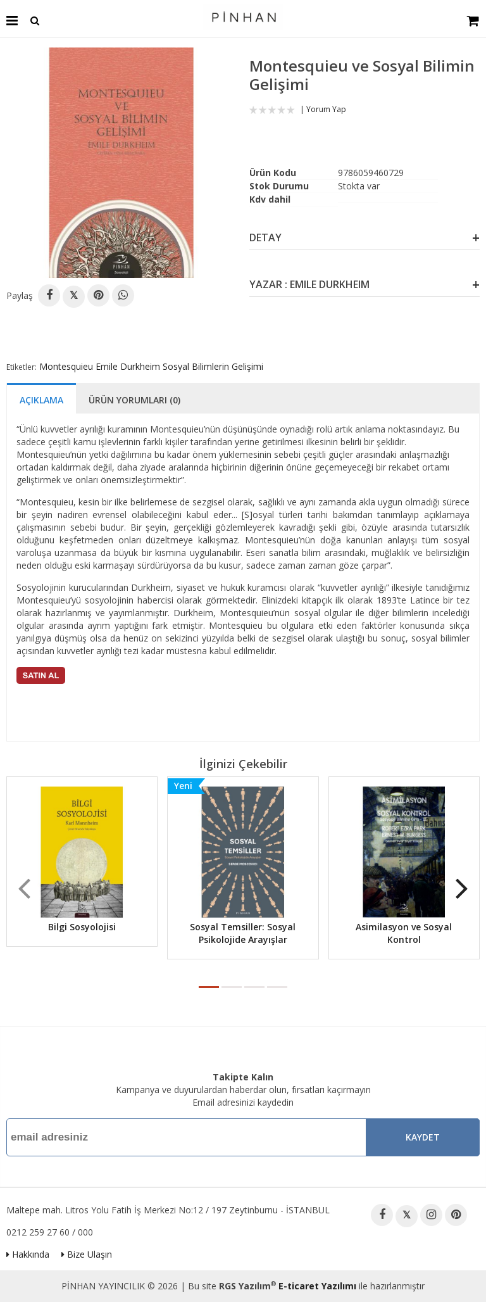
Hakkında (27, 1254)
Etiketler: (21, 367)
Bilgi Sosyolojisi (82, 927)
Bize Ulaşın (86, 1254)
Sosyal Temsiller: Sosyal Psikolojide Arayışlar (243, 933)
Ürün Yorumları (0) (134, 400)
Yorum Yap (326, 109)
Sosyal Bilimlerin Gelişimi (213, 366)
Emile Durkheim (128, 366)
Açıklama (41, 400)
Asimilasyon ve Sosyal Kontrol (404, 933)
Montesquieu (66, 366)
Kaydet (423, 1137)
